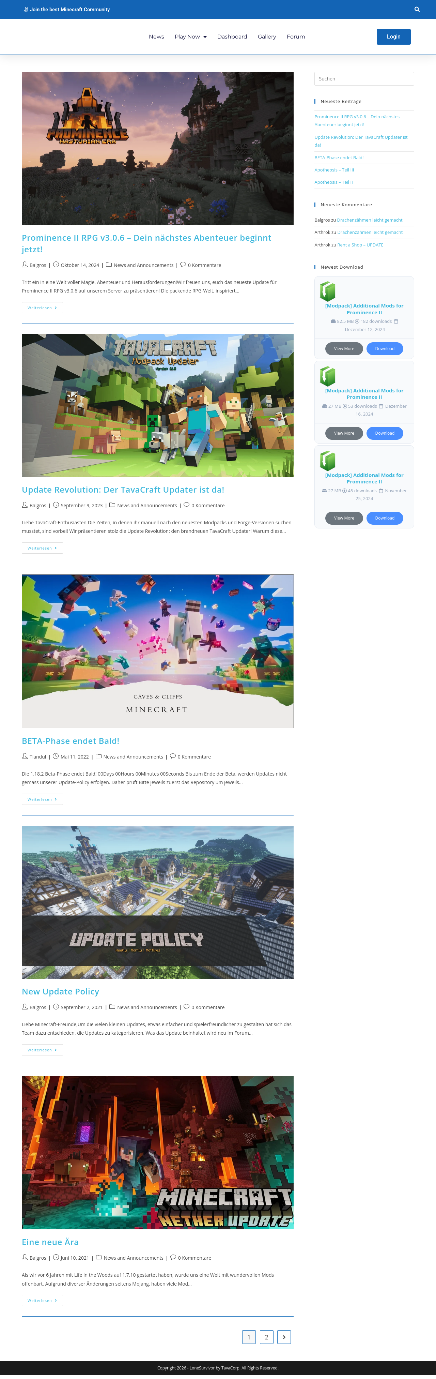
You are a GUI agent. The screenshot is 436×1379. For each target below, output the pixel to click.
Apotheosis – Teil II (333, 186)
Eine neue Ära (50, 1245)
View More (344, 353)
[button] (417, 9)
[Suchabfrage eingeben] (364, 83)
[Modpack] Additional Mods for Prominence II (364, 313)
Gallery (267, 38)
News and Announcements (143, 269)
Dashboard (232, 38)
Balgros (38, 269)
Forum (296, 38)
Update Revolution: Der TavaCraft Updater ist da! (123, 493)
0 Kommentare (204, 269)
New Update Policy (60, 995)
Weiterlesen (45, 310)
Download (385, 353)
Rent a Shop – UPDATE (360, 248)
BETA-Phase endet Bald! (71, 744)
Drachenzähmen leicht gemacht (370, 224)
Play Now (191, 38)
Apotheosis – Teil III (334, 173)
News (156, 38)
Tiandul (38, 761)
